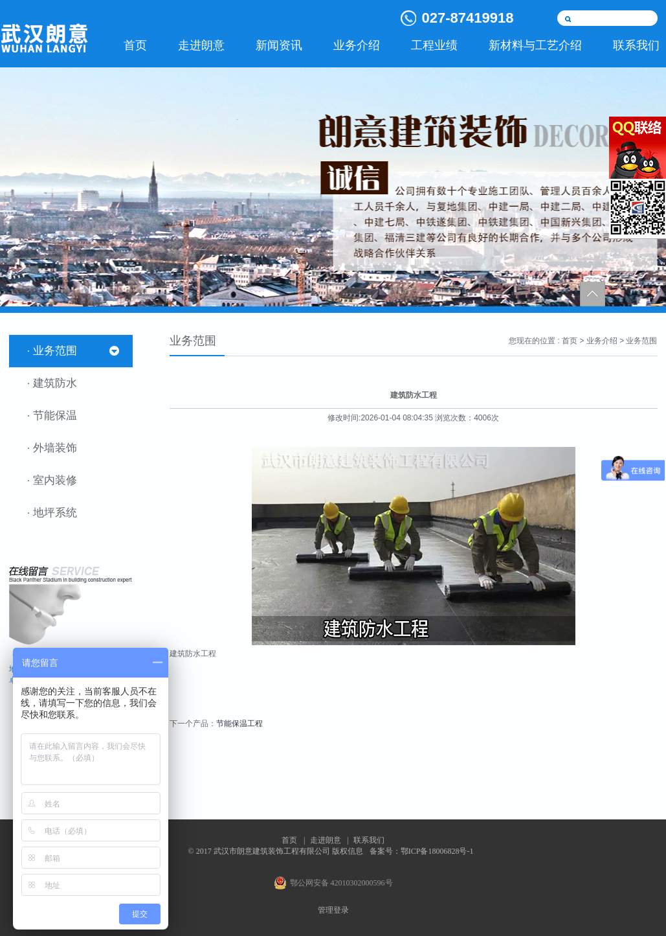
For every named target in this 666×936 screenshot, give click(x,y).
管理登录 (333, 910)
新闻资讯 (279, 45)
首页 (135, 45)
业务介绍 (356, 45)
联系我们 (368, 840)
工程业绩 (434, 45)
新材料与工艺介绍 (535, 45)
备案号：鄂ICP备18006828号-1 (422, 851)
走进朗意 (201, 45)
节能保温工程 (239, 723)
